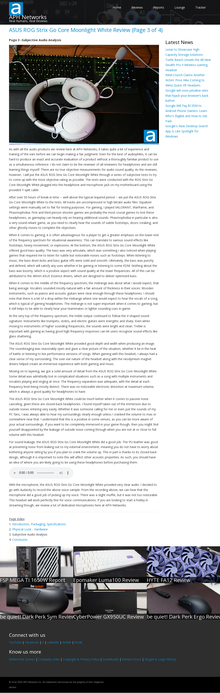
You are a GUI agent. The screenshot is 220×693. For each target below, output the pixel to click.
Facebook (32, 642)
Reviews (137, 7)
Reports (158, 7)
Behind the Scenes (22, 659)
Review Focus (131, 659)
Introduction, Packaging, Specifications (39, 524)
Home (117, 7)
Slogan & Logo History (160, 659)
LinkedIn (53, 642)
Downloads (111, 659)
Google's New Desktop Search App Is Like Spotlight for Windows (186, 131)
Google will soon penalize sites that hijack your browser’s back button (186, 95)
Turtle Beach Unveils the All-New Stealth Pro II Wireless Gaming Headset (188, 65)
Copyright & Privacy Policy (81, 659)
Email (78, 642)
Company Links (49, 659)
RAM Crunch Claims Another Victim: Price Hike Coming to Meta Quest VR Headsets (185, 80)
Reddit (66, 642)
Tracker (200, 7)
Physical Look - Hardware (30, 529)
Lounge (179, 7)
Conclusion (20, 539)
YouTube (15, 642)
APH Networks (28, 17)
